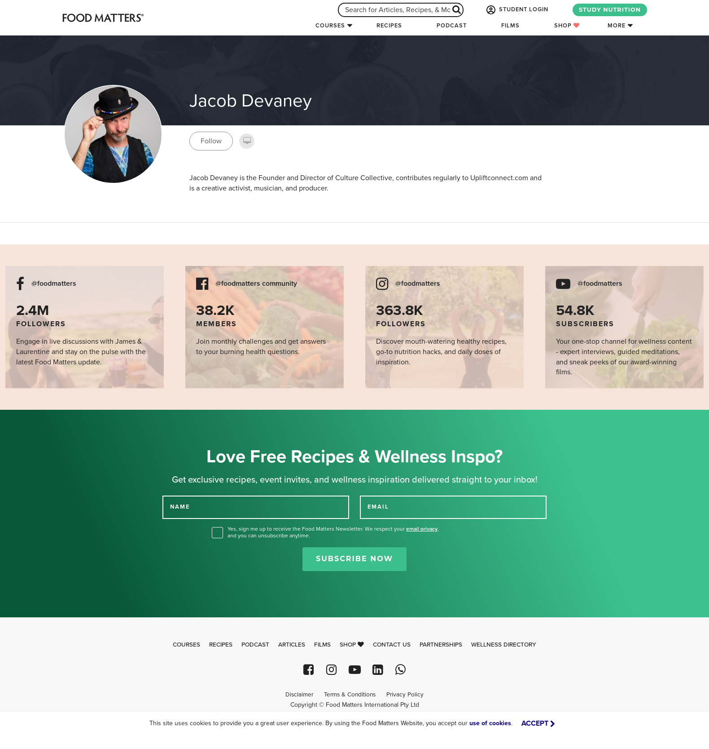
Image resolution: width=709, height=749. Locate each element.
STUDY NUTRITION (610, 9)
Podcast (452, 25)
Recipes (389, 25)
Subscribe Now (354, 558)
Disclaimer (299, 694)
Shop (567, 25)
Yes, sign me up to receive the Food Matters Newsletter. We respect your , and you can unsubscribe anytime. (333, 532)
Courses (330, 25)
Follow (211, 141)
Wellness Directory (503, 644)
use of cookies (490, 723)
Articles (291, 644)
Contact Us (392, 644)
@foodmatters (53, 284)
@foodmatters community (256, 284)
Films (510, 25)
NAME (180, 506)
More (617, 25)
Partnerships (441, 644)
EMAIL (378, 506)
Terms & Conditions (350, 694)
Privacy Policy (405, 694)
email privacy (422, 529)
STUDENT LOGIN (516, 9)
